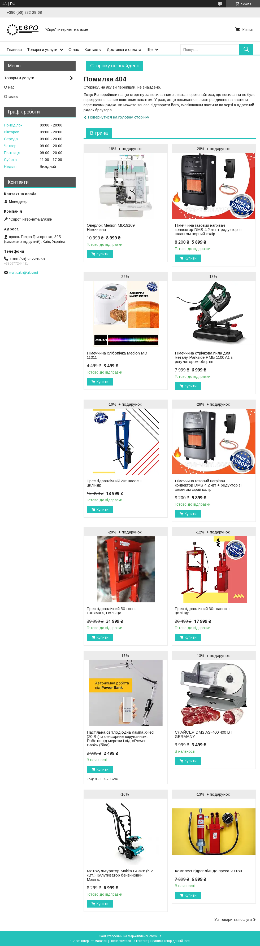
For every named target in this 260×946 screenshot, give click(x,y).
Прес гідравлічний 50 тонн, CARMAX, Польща (111, 611)
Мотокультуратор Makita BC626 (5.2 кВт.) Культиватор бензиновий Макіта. (120, 875)
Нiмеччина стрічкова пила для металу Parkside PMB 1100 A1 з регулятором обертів (204, 357)
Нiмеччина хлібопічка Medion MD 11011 (117, 355)
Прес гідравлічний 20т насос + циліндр (114, 483)
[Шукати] (246, 49)
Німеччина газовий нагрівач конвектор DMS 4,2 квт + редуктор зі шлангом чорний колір (208, 229)
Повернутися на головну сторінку (118, 117)
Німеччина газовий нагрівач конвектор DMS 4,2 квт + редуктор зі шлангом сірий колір (208, 485)
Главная (14, 49)
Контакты (92, 49)
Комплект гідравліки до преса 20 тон (208, 871)
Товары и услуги (42, 49)
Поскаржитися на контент (129, 941)
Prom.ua (155, 936)
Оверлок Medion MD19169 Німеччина (111, 227)
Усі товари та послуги (233, 919)
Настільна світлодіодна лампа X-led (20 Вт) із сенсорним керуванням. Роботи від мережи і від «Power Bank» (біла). (120, 738)
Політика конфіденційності (170, 941)
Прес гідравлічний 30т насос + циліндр (202, 611)
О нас (73, 49)
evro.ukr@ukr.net (23, 272)
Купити (103, 254)
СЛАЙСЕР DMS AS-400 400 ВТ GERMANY (203, 734)
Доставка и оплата (124, 49)
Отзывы (11, 96)
